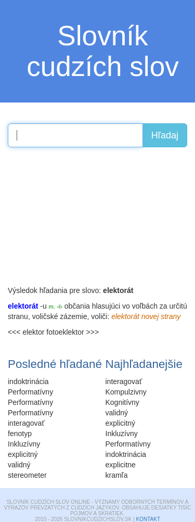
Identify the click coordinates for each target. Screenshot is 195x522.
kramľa (117, 475)
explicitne (121, 465)
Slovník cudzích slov (103, 51)
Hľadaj (164, 135)
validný (117, 413)
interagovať (124, 381)
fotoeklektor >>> (72, 332)
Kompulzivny (126, 392)
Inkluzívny (122, 433)
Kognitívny (122, 402)
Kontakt (148, 519)
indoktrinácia (126, 454)
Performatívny (128, 444)
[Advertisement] (86, 220)
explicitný (121, 423)
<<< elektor (26, 332)
